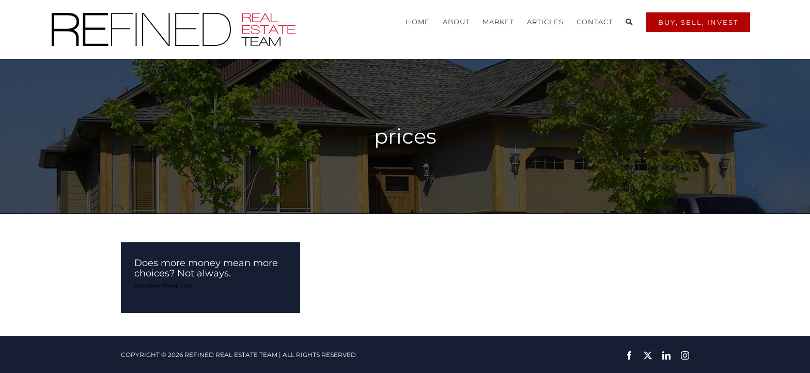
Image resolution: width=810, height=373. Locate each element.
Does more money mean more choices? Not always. (206, 260)
